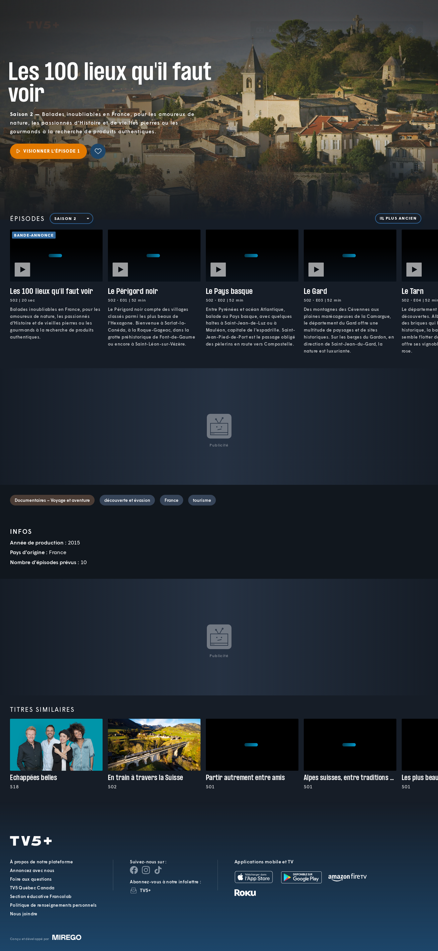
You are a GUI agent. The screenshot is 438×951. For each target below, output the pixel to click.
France (172, 500)
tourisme (202, 500)
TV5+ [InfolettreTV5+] (145, 890)
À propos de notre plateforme (41, 861)
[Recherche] (410, 21)
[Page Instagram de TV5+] (146, 870)
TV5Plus (43, 16)
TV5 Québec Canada (32, 887)
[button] (320, 21)
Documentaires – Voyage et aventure (52, 500)
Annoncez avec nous (32, 870)
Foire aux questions (31, 879)
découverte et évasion (127, 500)
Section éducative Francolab (40, 896)
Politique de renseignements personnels (53, 905)
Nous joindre (24, 913)
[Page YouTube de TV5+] (158, 870)
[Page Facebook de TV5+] (134, 870)
